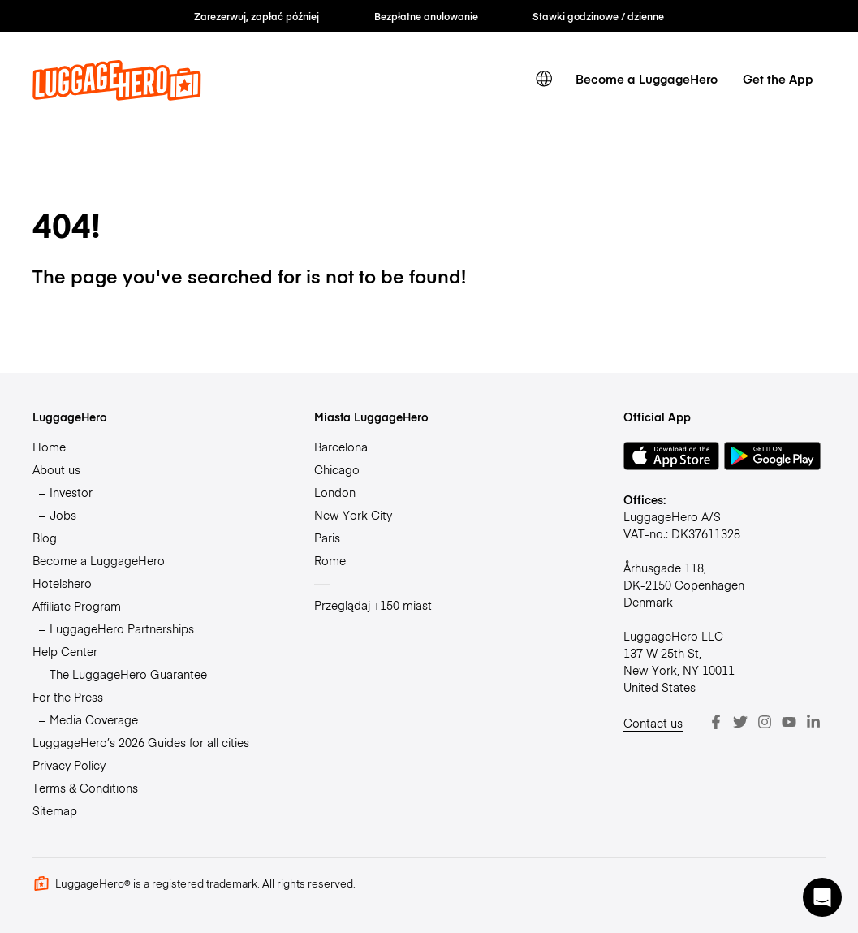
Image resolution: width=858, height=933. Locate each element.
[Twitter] (740, 722)
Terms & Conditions (85, 788)
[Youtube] (789, 722)
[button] (822, 897)
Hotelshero (62, 583)
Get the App (778, 78)
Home (49, 446)
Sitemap (54, 810)
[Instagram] (764, 722)
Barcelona (341, 446)
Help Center (64, 651)
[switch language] (544, 79)
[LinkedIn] (813, 722)
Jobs (63, 515)
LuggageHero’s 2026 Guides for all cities (140, 742)
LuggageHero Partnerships (122, 628)
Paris (327, 537)
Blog (44, 537)
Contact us (653, 723)
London (335, 492)
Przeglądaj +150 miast (373, 605)
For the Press (67, 697)
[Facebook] (716, 722)
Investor (71, 492)
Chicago (337, 469)
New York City (353, 515)
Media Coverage (94, 719)
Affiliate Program (76, 606)
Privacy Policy (69, 765)
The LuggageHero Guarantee (128, 674)
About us (56, 469)
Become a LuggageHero (647, 78)
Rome (330, 560)
